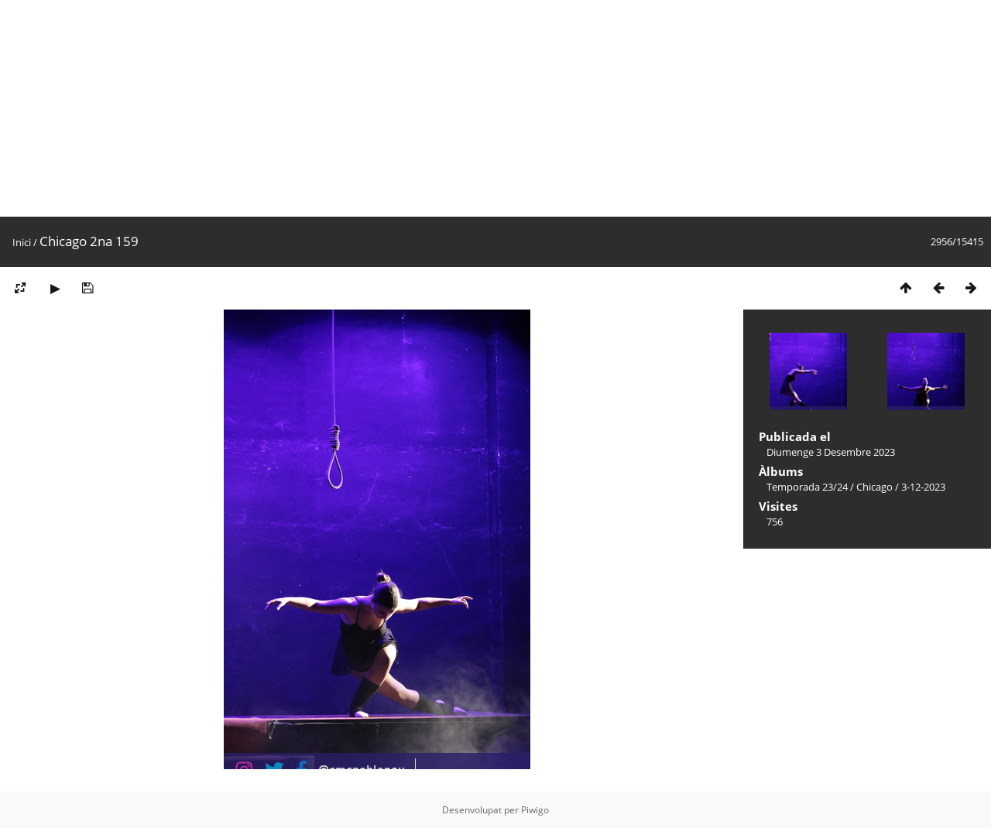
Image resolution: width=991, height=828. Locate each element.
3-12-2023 (923, 487)
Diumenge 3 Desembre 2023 (830, 452)
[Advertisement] (464, 108)
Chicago (874, 487)
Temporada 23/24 (807, 487)
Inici (21, 242)
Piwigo (535, 809)
